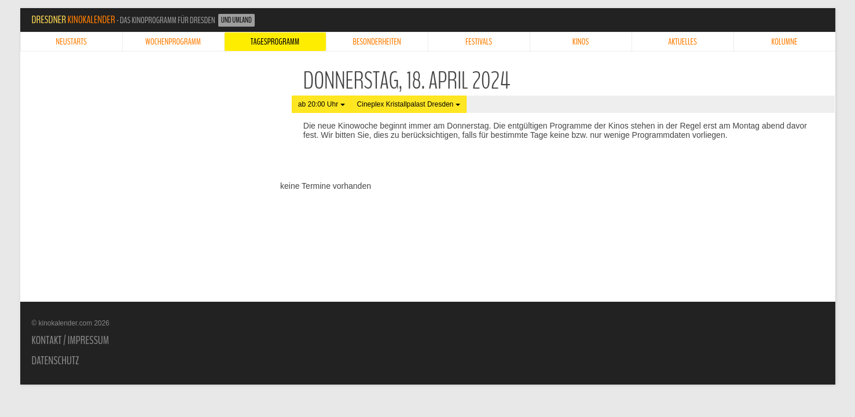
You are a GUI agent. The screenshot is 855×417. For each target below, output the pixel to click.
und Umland (236, 20)
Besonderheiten (377, 41)
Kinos (581, 41)
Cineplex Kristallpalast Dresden (408, 104)
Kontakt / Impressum (70, 340)
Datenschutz (55, 360)
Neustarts (71, 41)
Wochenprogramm (173, 41)
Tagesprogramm (275, 41)
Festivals (478, 41)
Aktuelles (682, 41)
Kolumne (785, 41)
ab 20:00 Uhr (321, 104)
